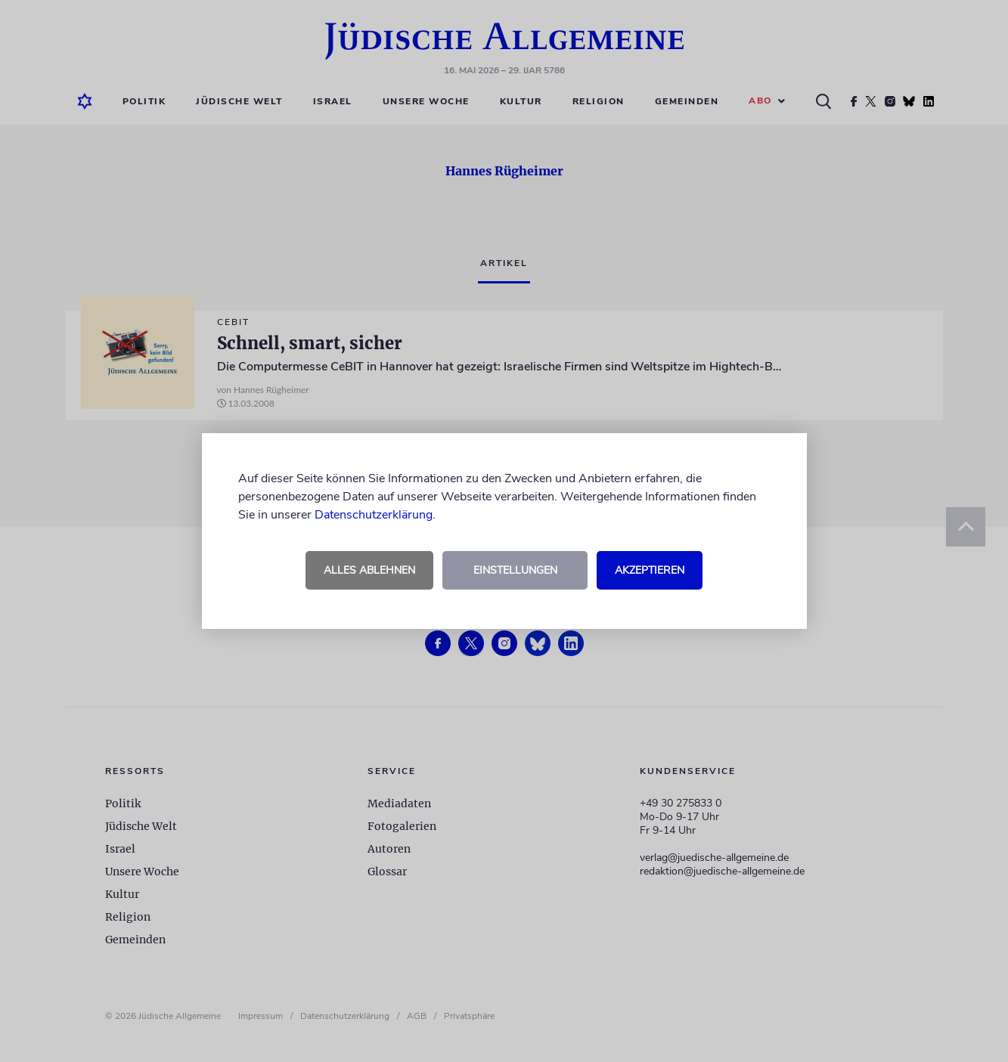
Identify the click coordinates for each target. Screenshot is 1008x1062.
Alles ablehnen (369, 570)
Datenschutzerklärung (374, 514)
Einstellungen (515, 570)
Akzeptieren (649, 570)
